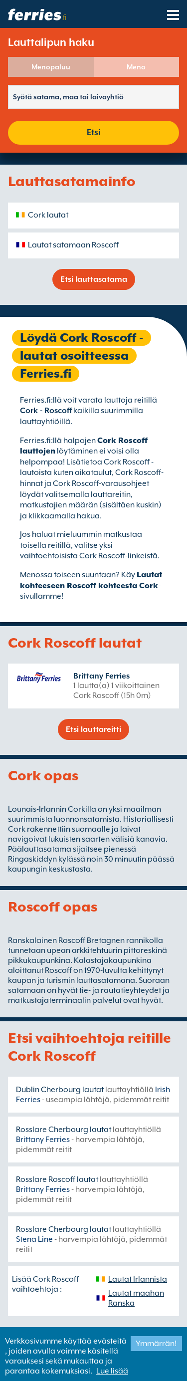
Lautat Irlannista (137, 1279)
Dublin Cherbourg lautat (60, 1089)
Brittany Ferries (101, 676)
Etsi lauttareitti (93, 729)
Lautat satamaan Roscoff (73, 244)
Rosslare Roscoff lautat (57, 1179)
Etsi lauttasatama (93, 279)
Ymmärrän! (156, 1343)
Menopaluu (50, 67)
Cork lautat (48, 215)
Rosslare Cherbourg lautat (63, 1129)
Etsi (93, 132)
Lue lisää (112, 1371)
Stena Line (34, 1239)
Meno (136, 67)
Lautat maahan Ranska (136, 1298)
